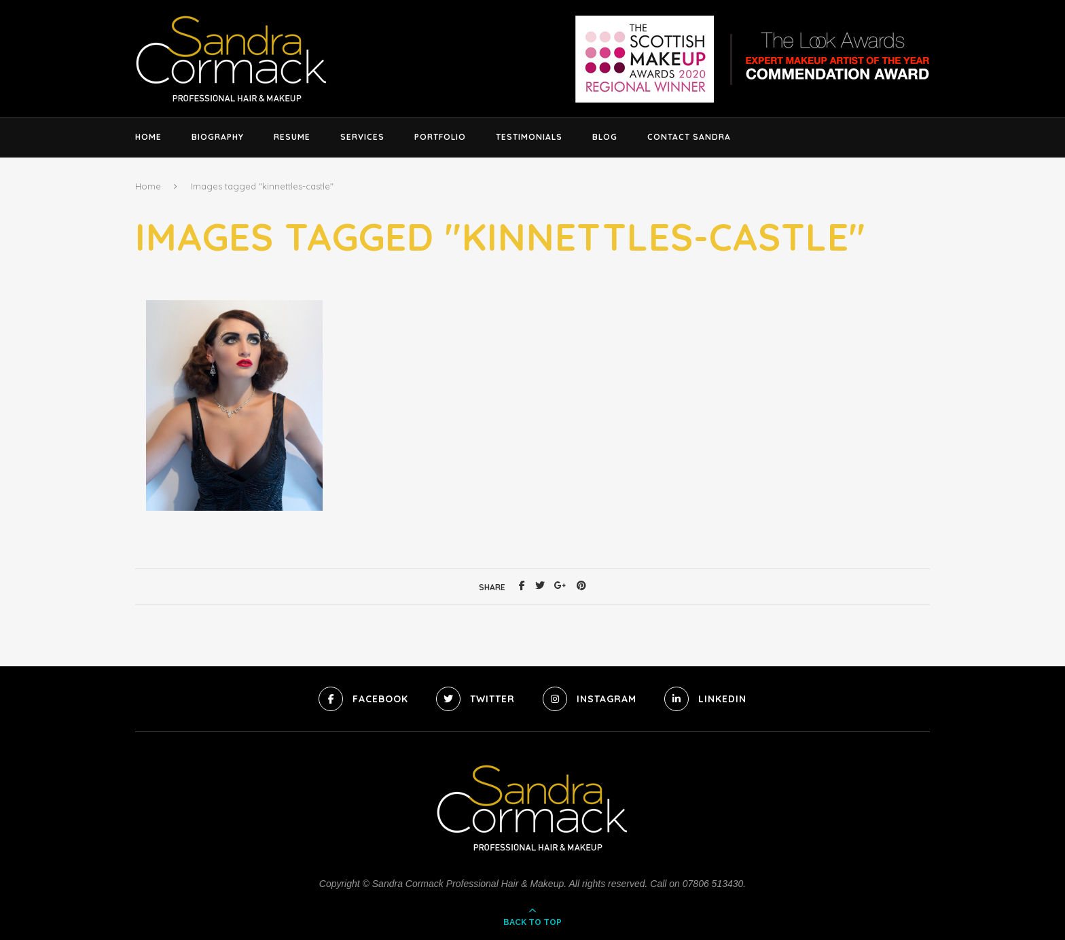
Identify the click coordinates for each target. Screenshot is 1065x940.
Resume (292, 137)
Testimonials (529, 137)
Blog (604, 137)
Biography (218, 137)
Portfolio (440, 137)
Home (148, 137)
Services (362, 137)
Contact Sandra (689, 137)
